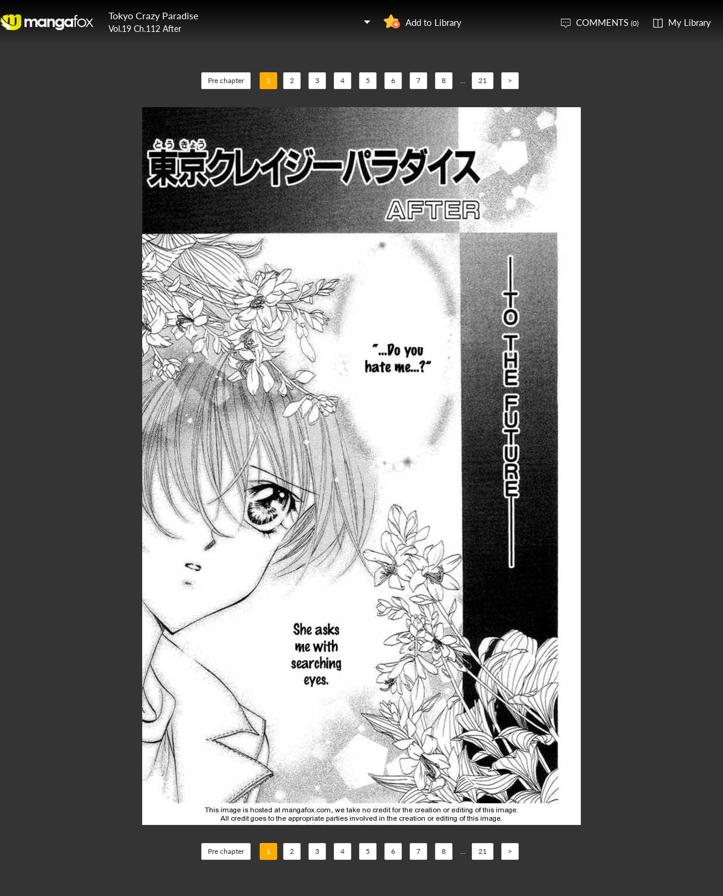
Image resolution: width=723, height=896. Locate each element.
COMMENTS (607, 22)
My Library (689, 22)
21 (482, 80)
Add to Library (433, 22)
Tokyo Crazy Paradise (153, 15)
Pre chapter (226, 80)
